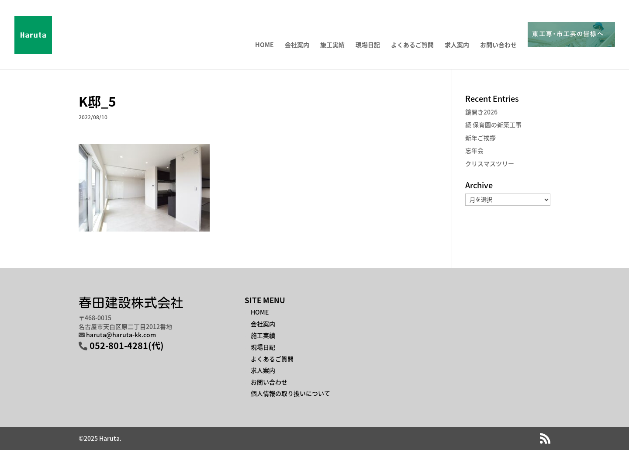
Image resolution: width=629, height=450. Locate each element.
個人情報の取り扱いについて (290, 393)
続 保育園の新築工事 (493, 124)
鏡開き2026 (481, 111)
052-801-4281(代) (127, 345)
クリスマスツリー (489, 163)
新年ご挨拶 (480, 137)
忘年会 (474, 150)
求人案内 (457, 45)
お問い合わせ (498, 45)
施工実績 (332, 45)
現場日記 (368, 45)
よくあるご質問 (412, 45)
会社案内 (297, 45)
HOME (264, 45)
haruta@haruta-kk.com (121, 334)
